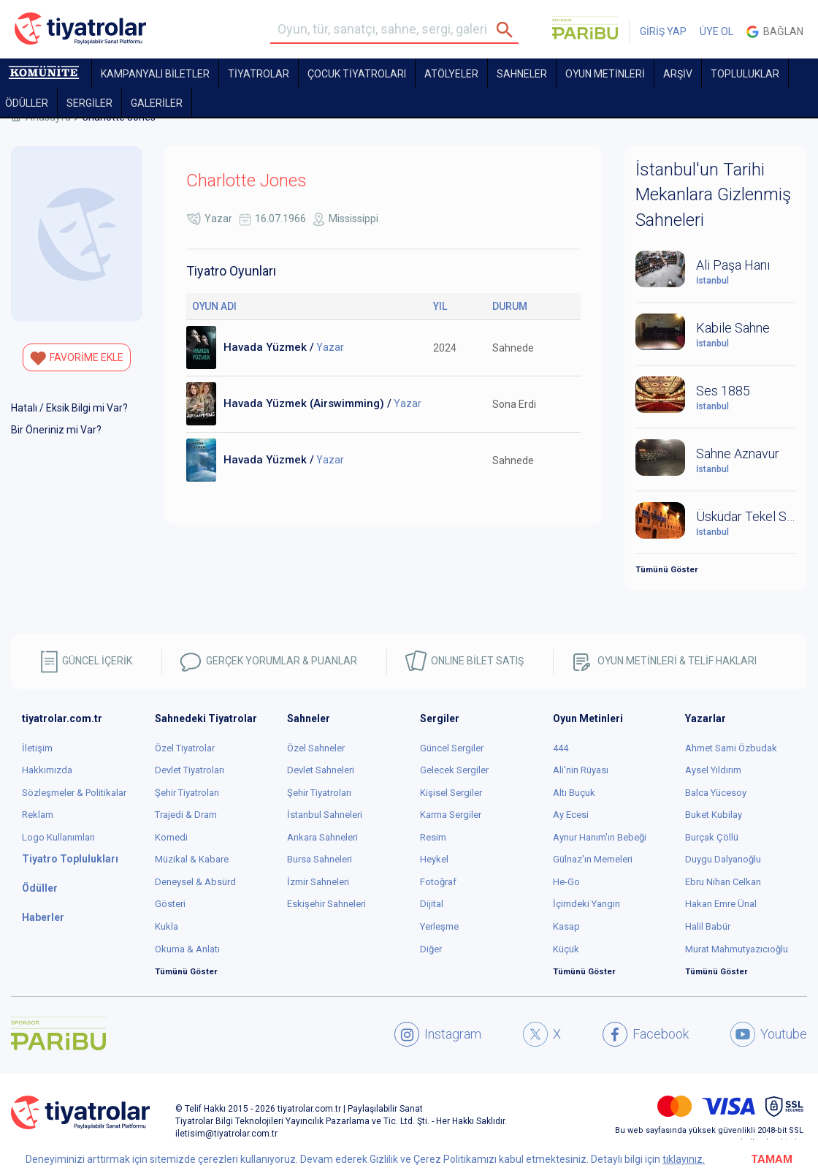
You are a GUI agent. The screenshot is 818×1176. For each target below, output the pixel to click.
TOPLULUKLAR (745, 74)
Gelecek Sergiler (454, 770)
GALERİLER (157, 103)
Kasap (566, 926)
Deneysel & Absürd (195, 881)
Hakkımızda (47, 770)
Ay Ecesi (571, 814)
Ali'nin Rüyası (580, 770)
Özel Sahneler (316, 748)
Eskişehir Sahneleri (326, 903)
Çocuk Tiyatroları (356, 74)
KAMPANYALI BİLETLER (155, 74)
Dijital (431, 903)
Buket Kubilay (713, 814)
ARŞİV (677, 74)
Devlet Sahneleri (320, 770)
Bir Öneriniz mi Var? (56, 430)
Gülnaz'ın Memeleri (592, 859)
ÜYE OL (716, 31)
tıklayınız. (683, 1159)
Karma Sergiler (450, 814)
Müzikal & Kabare (192, 859)
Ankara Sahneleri (322, 837)
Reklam (37, 814)
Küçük (566, 949)
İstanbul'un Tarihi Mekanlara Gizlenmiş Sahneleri (713, 194)
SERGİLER (89, 103)
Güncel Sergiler (451, 748)
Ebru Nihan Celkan (723, 881)
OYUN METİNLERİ (605, 74)
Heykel (434, 859)
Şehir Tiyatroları (187, 792)
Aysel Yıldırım (713, 770)
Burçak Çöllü (711, 837)
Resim (433, 837)
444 (560, 748)
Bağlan (774, 32)
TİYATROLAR (258, 74)
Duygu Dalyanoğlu (723, 859)
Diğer (431, 949)
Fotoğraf (438, 881)
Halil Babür (707, 926)
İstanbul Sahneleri (324, 814)
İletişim (37, 748)
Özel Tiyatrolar (185, 748)
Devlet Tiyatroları (189, 770)
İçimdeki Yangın (586, 903)
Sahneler (522, 74)
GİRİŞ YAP (663, 31)
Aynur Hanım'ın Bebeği (599, 837)
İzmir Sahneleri (318, 881)
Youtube (768, 1034)
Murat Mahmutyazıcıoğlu (736, 949)
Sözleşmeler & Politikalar (74, 792)
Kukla (166, 926)
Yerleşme (439, 926)
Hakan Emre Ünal (721, 903)
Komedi (171, 837)
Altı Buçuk (574, 792)
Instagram (437, 1034)
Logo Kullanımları (58, 837)
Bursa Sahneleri (319, 859)
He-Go (566, 881)
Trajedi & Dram (186, 814)
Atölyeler (451, 74)
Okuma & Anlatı (187, 949)
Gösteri (170, 903)
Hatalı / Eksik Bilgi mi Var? (69, 408)
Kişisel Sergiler (451, 792)
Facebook (646, 1034)
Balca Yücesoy (715, 792)
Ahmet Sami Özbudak (731, 748)
